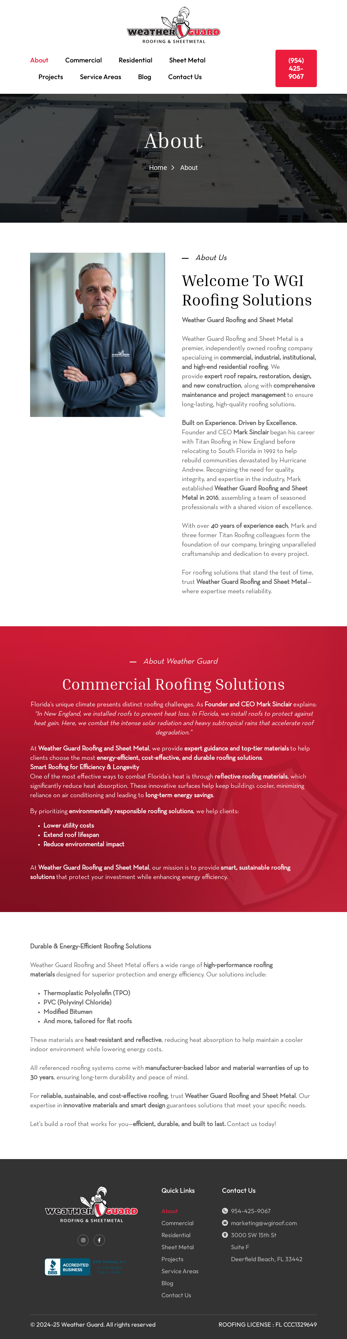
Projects (50, 76)
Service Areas (100, 76)
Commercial (83, 60)
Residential (135, 60)
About (39, 60)
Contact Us (185, 76)
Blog (144, 76)
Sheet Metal (187, 60)
